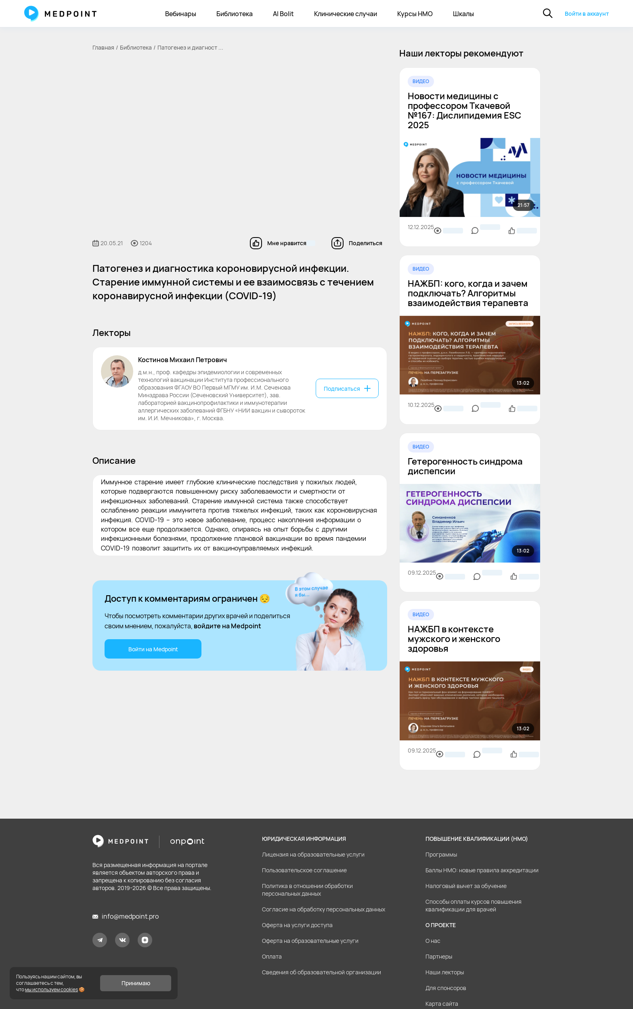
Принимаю (136, 983)
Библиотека (234, 13)
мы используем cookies (51, 989)
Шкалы (463, 13)
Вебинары (180, 13)
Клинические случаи (345, 13)
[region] (470, 403)
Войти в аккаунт (587, 13)
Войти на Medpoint (153, 649)
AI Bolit (283, 13)
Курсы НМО (415, 13)
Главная (103, 47)
